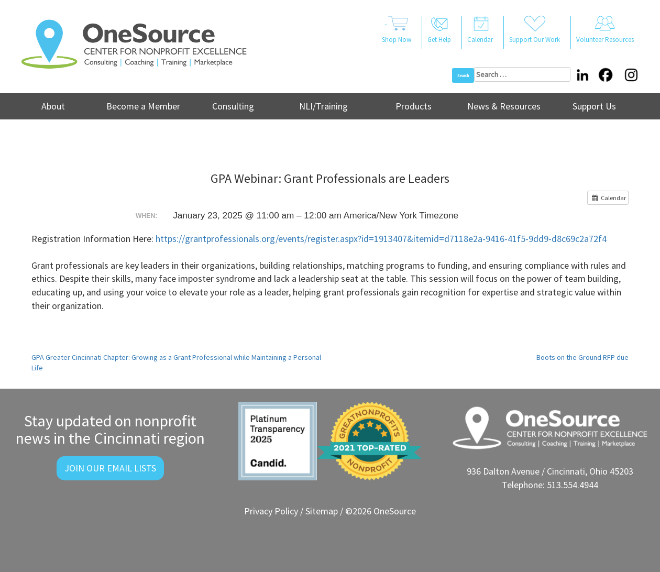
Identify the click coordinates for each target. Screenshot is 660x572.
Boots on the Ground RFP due (582, 357)
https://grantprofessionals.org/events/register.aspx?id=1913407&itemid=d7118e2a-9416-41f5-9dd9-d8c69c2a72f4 (381, 239)
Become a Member (143, 106)
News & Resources (504, 106)
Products (413, 106)
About (53, 106)
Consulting (233, 106)
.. (396, 30)
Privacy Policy (271, 511)
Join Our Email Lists (110, 468)
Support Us (594, 106)
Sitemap (321, 511)
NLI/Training (323, 106)
